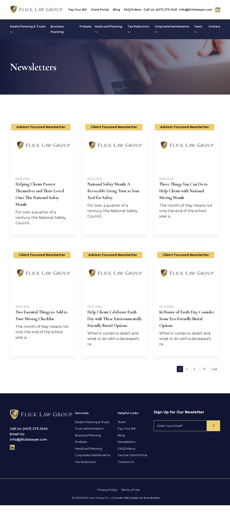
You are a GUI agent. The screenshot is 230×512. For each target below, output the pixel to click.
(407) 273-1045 (166, 9)
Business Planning (57, 29)
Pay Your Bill (78, 9)
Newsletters (126, 448)
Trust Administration (89, 435)
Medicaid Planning (108, 29)
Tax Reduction (138, 29)
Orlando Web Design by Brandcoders (136, 504)
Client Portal (100, 9)
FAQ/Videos (133, 9)
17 (204, 376)
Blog (116, 9)
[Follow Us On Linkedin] (217, 9)
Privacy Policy (107, 496)
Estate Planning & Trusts (28, 29)
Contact (214, 26)
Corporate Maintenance (172, 29)
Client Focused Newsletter (114, 127)
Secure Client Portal (132, 462)
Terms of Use (130, 496)
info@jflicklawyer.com (195, 9)
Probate (85, 26)
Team (198, 29)
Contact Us (126, 468)
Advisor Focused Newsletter (40, 127)
